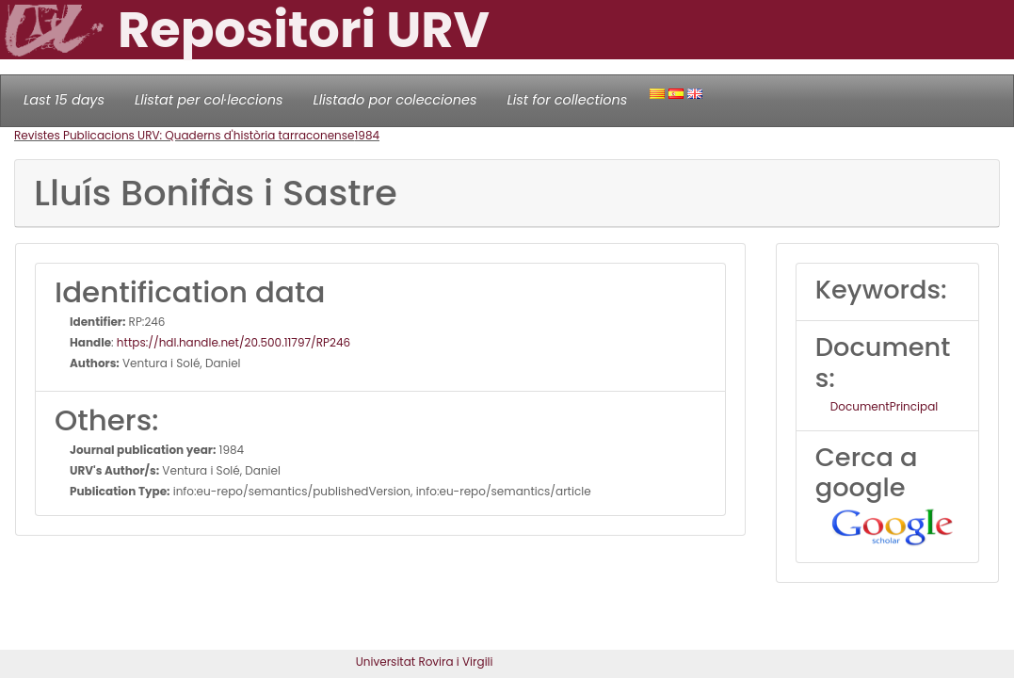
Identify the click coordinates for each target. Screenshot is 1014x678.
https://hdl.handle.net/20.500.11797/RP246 (233, 342)
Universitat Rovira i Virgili (424, 662)
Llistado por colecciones (395, 99)
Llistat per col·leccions (209, 99)
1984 (366, 135)
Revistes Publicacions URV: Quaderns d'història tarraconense (184, 135)
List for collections (567, 99)
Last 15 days (64, 99)
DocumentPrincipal (884, 406)
